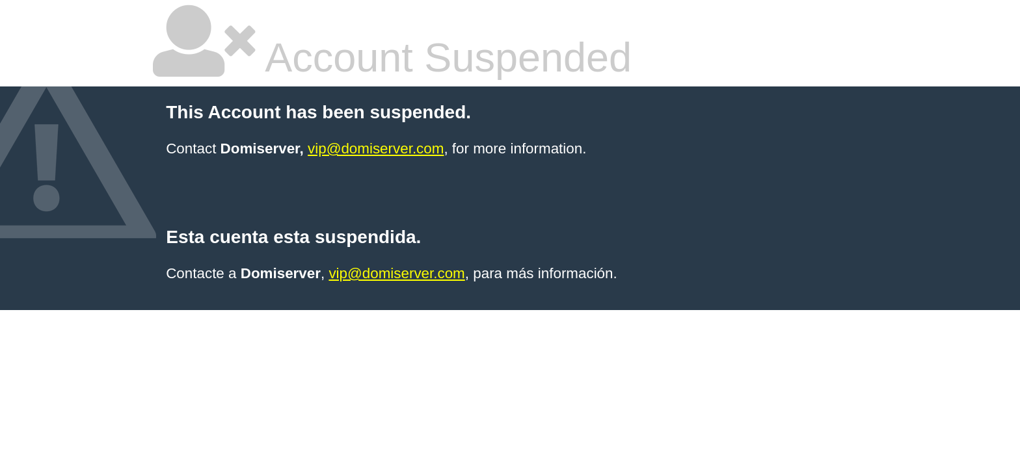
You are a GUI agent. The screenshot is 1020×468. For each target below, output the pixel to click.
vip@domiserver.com (376, 148)
